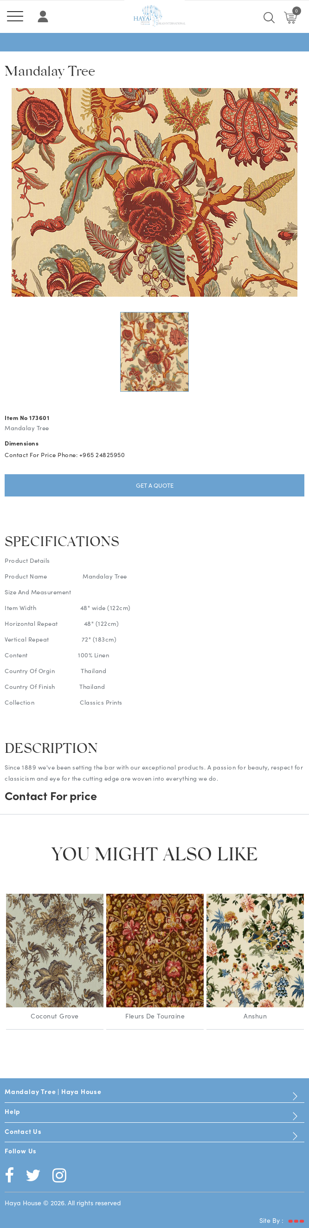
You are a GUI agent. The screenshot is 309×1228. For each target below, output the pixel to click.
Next (297, 962)
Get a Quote (155, 485)
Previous (12, 962)
